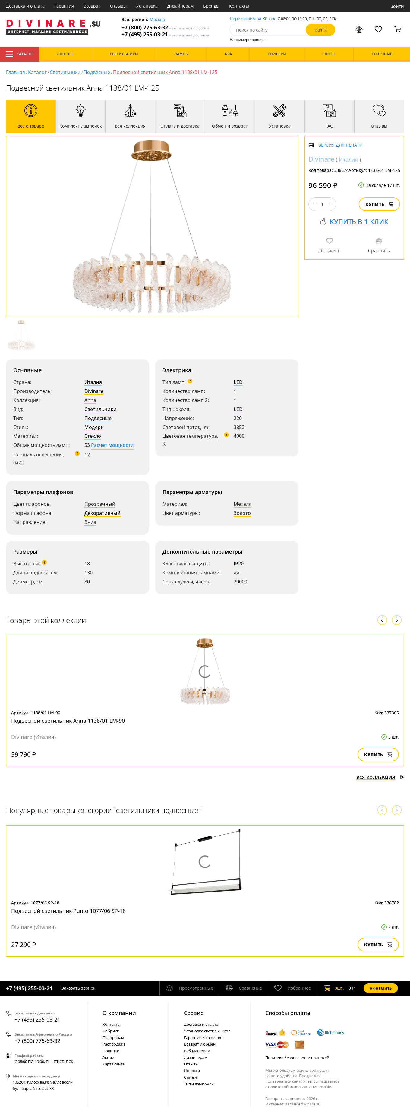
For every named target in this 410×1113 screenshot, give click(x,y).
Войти (397, 6)
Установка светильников (207, 1031)
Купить (379, 204)
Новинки (110, 1050)
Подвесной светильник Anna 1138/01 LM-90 (68, 720)
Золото (242, 513)
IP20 (239, 563)
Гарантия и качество (203, 1037)
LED (238, 382)
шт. (333, 988)
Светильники (65, 72)
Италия (93, 382)
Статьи (190, 1077)
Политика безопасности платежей (297, 1057)
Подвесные (97, 72)
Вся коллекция (380, 777)
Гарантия (64, 6)
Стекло (92, 436)
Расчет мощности (112, 445)
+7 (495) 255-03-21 (165, 34)
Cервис (193, 1012)
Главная (15, 72)
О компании (119, 1012)
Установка (147, 6)
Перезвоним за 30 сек (252, 18)
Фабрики (110, 1031)
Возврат (92, 6)
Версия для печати (340, 145)
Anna (90, 400)
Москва (157, 19)
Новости (192, 1070)
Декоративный (102, 513)
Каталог (19, 54)
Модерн (94, 427)
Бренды (211, 6)
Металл (242, 504)
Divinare (93, 391)
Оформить (381, 988)
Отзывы (118, 6)
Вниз (90, 522)
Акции (108, 1057)
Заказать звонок (78, 988)
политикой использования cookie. (300, 1086)
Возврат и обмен (200, 1044)
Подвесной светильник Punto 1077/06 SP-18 (68, 910)
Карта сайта (113, 1064)
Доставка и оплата (25, 6)
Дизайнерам (180, 6)
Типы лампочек (198, 1084)
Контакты (239, 6)
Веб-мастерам (197, 1050)
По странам (113, 1037)
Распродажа (113, 1044)
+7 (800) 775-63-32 (165, 27)
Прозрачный (99, 504)
